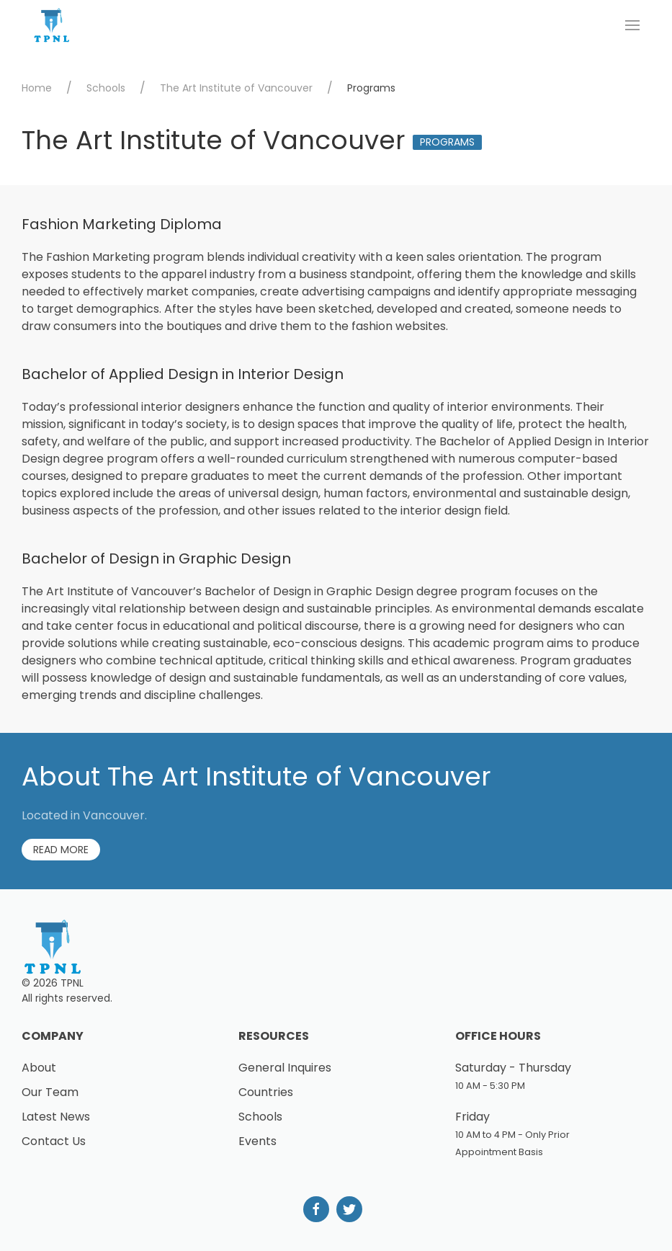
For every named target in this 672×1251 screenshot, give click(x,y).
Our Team (50, 1092)
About (39, 1067)
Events (257, 1141)
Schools (105, 88)
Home (37, 88)
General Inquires (284, 1067)
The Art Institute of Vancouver (236, 88)
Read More (61, 849)
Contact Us (54, 1141)
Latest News (56, 1116)
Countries (265, 1092)
